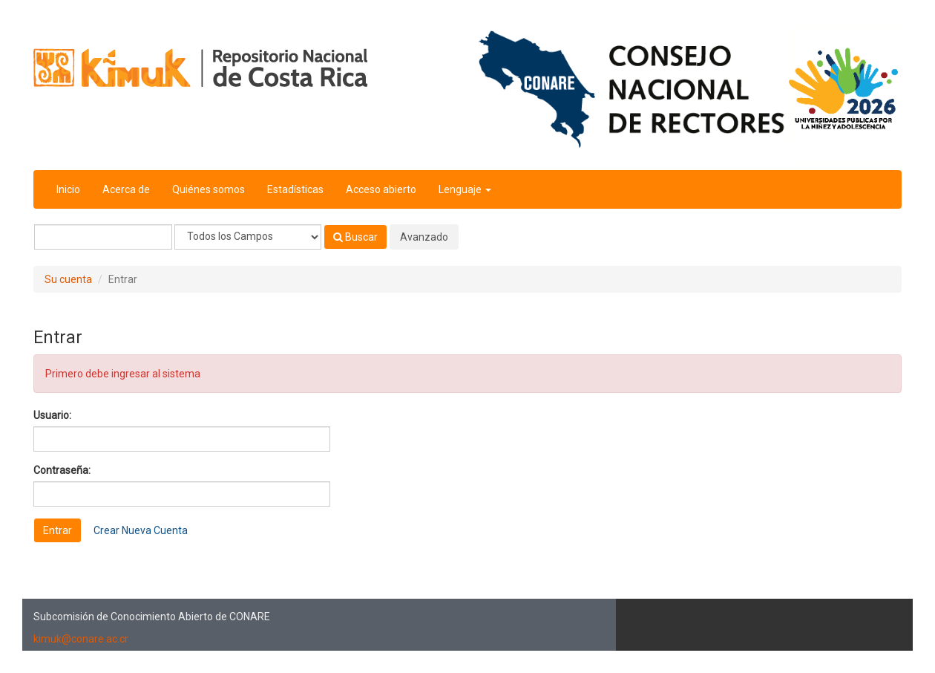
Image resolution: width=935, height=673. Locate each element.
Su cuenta (68, 279)
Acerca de (126, 189)
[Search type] (247, 237)
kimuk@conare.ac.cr (80, 639)
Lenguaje (465, 189)
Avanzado (424, 237)
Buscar (355, 237)
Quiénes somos (208, 189)
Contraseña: (62, 470)
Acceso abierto (381, 189)
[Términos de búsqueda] (103, 237)
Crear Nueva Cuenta (141, 530)
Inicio (68, 189)
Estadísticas (295, 189)
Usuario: (52, 415)
